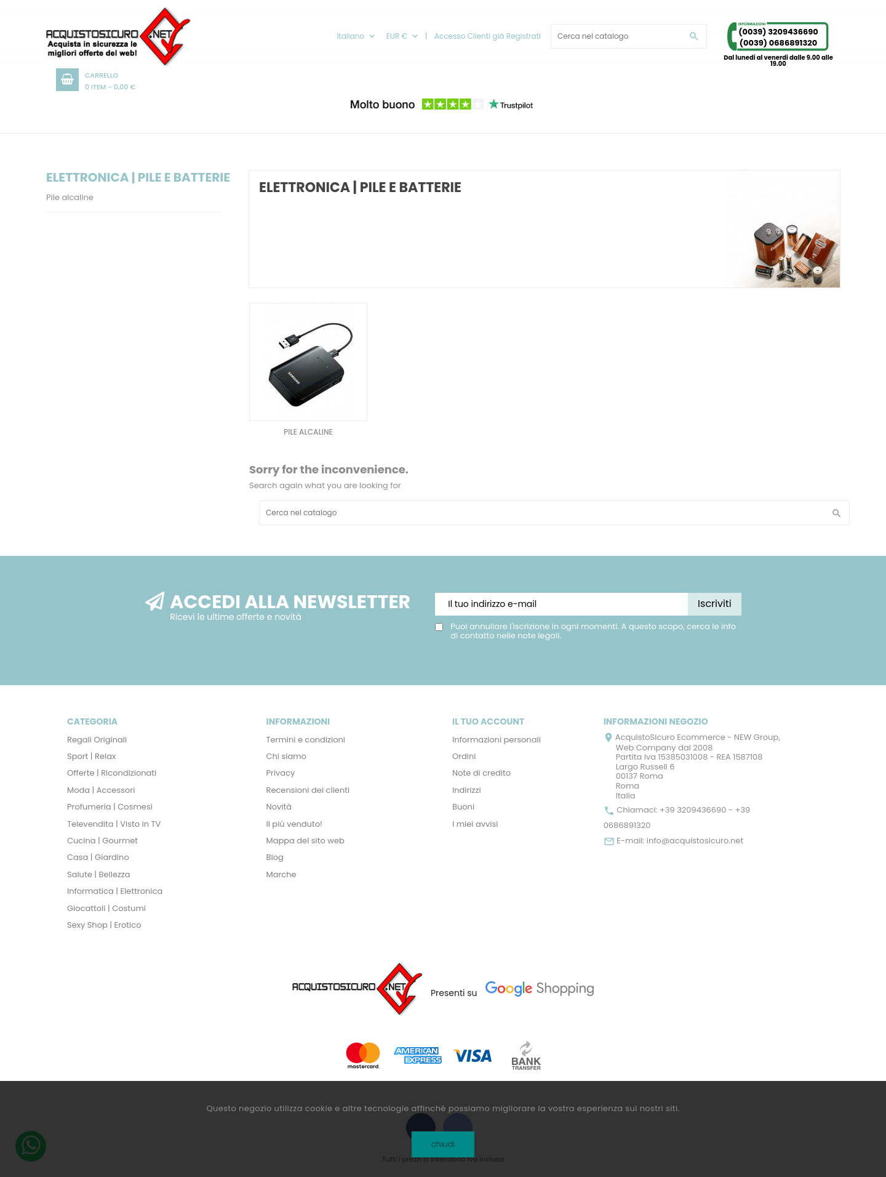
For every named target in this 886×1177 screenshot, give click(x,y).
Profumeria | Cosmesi (110, 807)
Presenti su (454, 993)
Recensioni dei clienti (308, 790)
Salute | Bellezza (98, 874)
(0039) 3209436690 (778, 32)
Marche (281, 874)
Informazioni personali (496, 739)
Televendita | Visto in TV (114, 824)
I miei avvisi (475, 824)
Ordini (464, 756)
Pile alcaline (70, 197)
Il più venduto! (294, 824)
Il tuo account (488, 721)
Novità (279, 807)
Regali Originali (97, 739)
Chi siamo (286, 756)
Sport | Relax (91, 756)
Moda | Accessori (101, 790)
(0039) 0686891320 (779, 43)
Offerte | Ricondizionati (111, 773)
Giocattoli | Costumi (106, 908)
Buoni (463, 807)
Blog (275, 857)
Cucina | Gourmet (102, 840)
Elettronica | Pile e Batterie (138, 177)
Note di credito (481, 773)
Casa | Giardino (98, 857)
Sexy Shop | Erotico (104, 925)
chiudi (443, 1144)
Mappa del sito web (305, 840)
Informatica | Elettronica (114, 891)
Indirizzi (466, 790)
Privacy (280, 773)
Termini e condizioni (306, 739)
